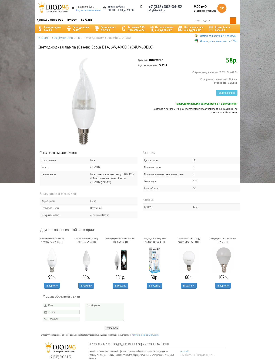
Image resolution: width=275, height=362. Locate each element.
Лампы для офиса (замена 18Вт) (218, 41)
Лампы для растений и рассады (218, 36)
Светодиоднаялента (77, 28)
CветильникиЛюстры (105, 28)
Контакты (86, 20)
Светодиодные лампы (123, 344)
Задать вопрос (227, 92)
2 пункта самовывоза (88, 10)
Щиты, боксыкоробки (219, 28)
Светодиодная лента (99, 344)
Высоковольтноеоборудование (190, 28)
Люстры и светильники (148, 344)
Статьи (165, 344)
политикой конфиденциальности (145, 335)
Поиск (233, 20)
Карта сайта (184, 351)
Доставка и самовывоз (50, 20)
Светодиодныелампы (49, 28)
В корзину (52, 285)
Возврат (71, 20)
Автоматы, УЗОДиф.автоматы (133, 28)
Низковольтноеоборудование (161, 28)
